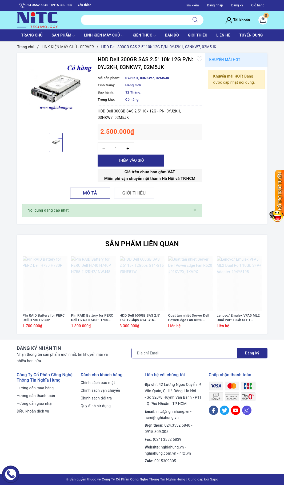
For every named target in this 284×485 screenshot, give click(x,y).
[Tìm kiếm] (195, 20)
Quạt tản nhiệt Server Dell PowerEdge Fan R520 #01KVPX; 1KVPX (188, 317)
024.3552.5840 (177, 425)
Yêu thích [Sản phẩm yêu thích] (84, 5)
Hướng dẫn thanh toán (36, 396)
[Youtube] (235, 410)
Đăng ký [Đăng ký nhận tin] (252, 353)
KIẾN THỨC (144, 35)
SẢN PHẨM (63, 35)
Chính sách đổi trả (96, 398)
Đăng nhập (215, 5)
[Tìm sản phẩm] (134, 20)
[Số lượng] (116, 149)
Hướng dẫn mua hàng (35, 388)
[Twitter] (224, 410)
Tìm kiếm (192, 5)
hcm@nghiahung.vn (162, 417)
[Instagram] (246, 410)
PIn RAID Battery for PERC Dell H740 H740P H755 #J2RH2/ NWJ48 (92, 317)
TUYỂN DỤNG (251, 35)
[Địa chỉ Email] (184, 353)
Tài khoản (238, 20)
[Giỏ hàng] (262, 20)
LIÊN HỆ (223, 35)
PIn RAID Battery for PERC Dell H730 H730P (44, 317)
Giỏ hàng (257, 5)
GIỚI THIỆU (197, 35)
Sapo (214, 479)
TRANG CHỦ (31, 35)
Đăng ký (237, 5)
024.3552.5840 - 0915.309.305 (45, 5)
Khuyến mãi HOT (225, 60)
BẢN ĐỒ (172, 35)
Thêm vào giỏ (131, 160)
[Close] (195, 210)
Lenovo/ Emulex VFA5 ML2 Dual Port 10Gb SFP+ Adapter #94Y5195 (238, 317)
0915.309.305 (157, 432)
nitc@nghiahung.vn (173, 411)
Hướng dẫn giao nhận (35, 403)
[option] (56, 92)
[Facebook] (213, 410)
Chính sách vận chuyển (100, 390)
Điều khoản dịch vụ (33, 411)
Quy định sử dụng (96, 406)
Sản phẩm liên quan (142, 244)
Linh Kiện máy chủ (103, 35)
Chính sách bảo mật (98, 383)
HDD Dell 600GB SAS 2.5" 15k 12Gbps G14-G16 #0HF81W (140, 317)
